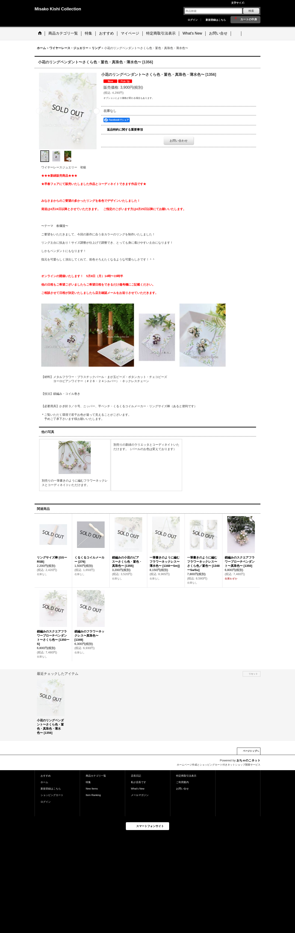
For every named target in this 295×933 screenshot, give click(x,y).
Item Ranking (93, 795)
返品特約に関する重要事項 (125, 129)
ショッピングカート (52, 795)
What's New (138, 788)
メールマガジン (140, 795)
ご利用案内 (182, 782)
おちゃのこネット (248, 760)
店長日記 (136, 775)
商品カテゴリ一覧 (96, 775)
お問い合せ (182, 788)
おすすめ (46, 775)
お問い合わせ (179, 140)
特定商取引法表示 (186, 775)
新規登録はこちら (216, 19)
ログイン (193, 19)
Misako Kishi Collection (58, 9)
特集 (88, 782)
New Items (92, 788)
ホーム (44, 782)
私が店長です (138, 782)
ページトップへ (251, 751)
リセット (253, 674)
